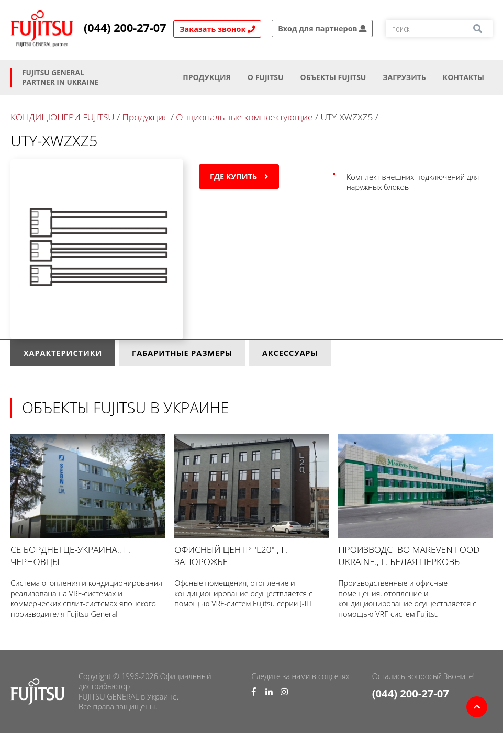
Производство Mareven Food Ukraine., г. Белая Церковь (415, 501)
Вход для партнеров (322, 28)
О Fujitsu (266, 77)
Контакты (463, 77)
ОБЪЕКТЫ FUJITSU (333, 77)
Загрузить (404, 77)
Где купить (239, 177)
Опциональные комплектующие (244, 117)
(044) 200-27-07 (125, 27)
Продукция (207, 77)
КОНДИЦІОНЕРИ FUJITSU (62, 117)
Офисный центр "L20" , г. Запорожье (251, 501)
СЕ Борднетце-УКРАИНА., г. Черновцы (87, 501)
